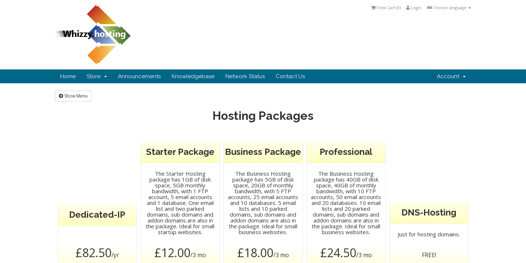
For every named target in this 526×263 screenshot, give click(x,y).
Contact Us (290, 76)
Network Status (245, 76)
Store (97, 76)
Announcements (139, 76)
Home (68, 76)
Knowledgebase (193, 76)
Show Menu (73, 96)
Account (451, 76)
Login (414, 7)
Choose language (449, 7)
